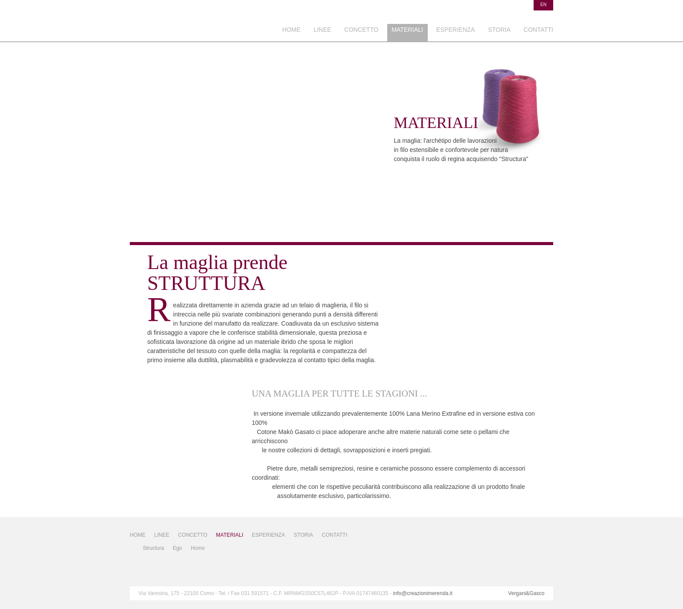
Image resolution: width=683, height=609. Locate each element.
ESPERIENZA (455, 29)
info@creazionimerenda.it (422, 593)
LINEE (322, 29)
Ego (177, 548)
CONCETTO (361, 29)
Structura (153, 548)
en (544, 4)
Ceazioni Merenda (193, 25)
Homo (198, 548)
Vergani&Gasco (526, 593)
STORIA (499, 29)
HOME (291, 29)
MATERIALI (407, 29)
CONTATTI (538, 29)
